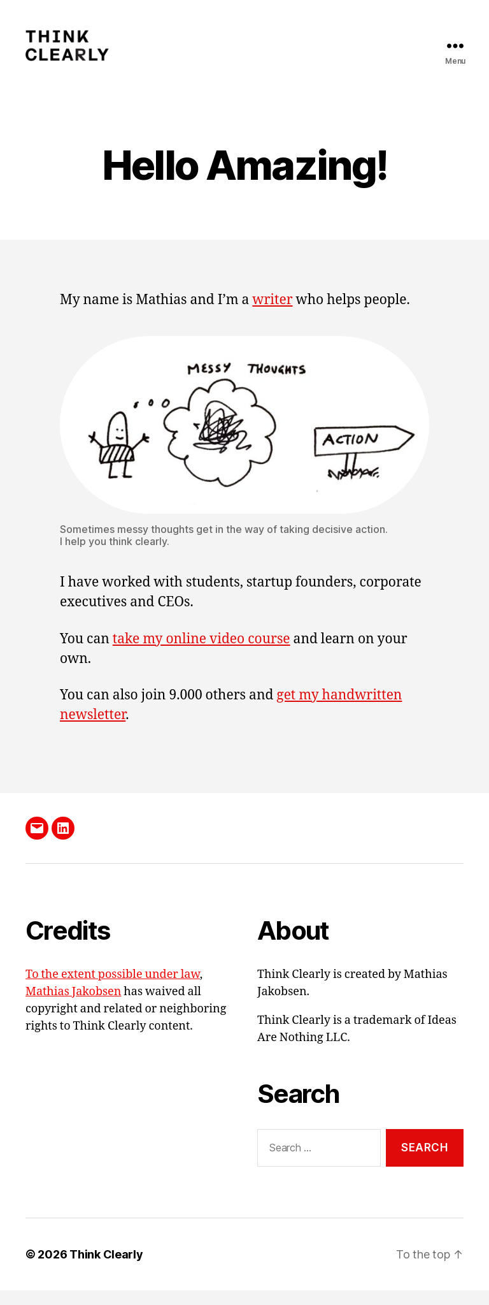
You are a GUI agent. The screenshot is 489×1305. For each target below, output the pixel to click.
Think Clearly (106, 1269)
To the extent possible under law (112, 989)
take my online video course (201, 653)
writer (272, 314)
